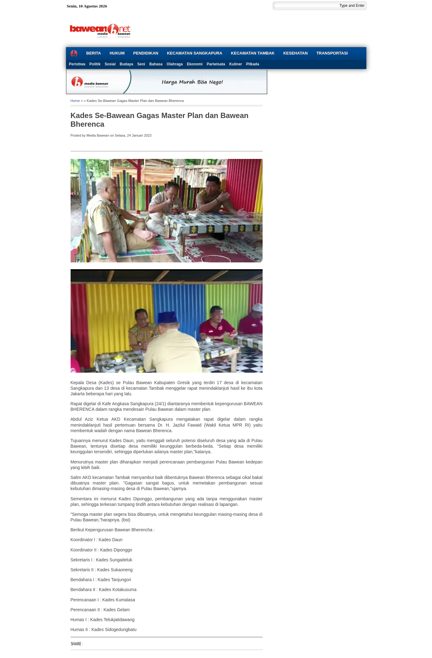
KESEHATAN (295, 53)
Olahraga (175, 64)
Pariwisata (216, 64)
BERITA (93, 53)
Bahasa (156, 64)
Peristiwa (77, 64)
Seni (141, 64)
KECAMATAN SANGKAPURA (194, 53)
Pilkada (252, 64)
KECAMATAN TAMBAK (253, 53)
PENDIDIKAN (145, 53)
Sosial (110, 64)
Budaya (126, 64)
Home (75, 101)
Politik (95, 64)
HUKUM (117, 53)
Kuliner (235, 64)
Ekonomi (195, 64)
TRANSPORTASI (332, 53)
